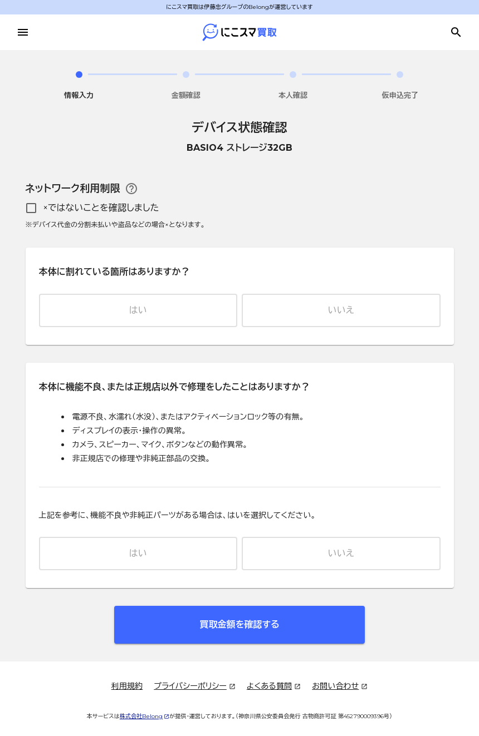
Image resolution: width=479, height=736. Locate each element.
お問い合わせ (340, 686)
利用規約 (127, 686)
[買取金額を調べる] (456, 32)
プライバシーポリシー (195, 686)
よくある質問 (274, 686)
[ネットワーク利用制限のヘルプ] (131, 188)
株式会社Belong (145, 716)
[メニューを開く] (22, 32)
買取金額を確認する (239, 624)
